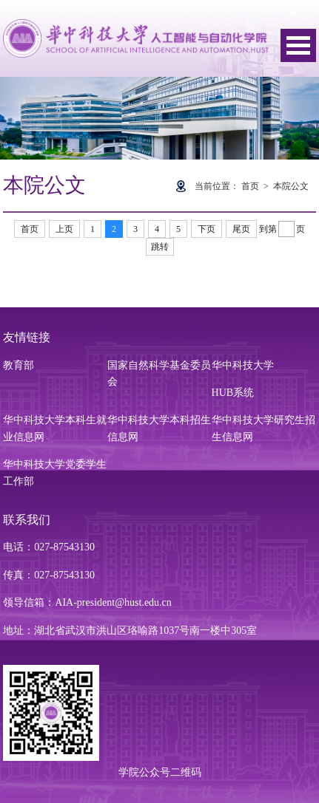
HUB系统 (233, 392)
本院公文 (291, 186)
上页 (64, 229)
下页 (206, 229)
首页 (250, 186)
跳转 (160, 247)
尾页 (241, 229)
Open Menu (298, 45)
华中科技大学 (243, 365)
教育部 (18, 365)
